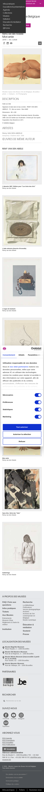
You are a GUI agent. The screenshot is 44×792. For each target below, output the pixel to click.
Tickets (5, 612)
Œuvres (40, 43)
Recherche (7, 25)
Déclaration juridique (12, 781)
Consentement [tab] (9, 355)
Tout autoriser (22, 427)
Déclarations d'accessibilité (14, 777)
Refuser (22, 441)
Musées (6, 16)
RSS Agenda (7, 738)
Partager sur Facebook (4, 43)
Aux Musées (7, 615)
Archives (26, 611)
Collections (7, 13)
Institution (6, 19)
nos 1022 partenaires (19, 367)
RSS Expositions (8, 740)
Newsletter (11, 749)
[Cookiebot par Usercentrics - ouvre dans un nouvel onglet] (31, 348)
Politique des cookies (12, 784)
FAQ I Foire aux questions (9, 603)
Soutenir (27, 631)
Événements (6, 618)
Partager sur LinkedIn (7, 43)
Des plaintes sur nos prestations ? (16, 774)
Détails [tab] (21, 355)
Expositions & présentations (13, 7)
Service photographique (31, 609)
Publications (27, 607)
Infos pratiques (9, 4)
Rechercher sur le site (4, 701)
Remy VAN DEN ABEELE (13, 134)
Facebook (6, 719)
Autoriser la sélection (22, 434)
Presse (26, 634)
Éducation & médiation (12, 22)
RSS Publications (8, 745)
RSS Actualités (7, 742)
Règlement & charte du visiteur (10, 623)
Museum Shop (7, 620)
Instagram (21, 719)
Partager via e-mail (11, 43)
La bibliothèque (28, 605)
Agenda (6, 10)
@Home (6, 28)
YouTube (13, 719)
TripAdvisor (5, 726)
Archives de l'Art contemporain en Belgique (29, 616)
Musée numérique (29, 620)
